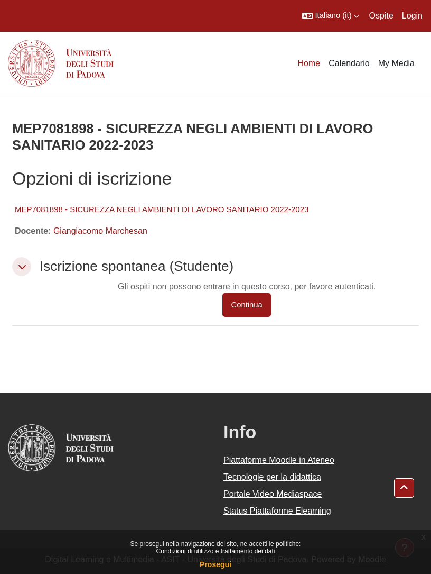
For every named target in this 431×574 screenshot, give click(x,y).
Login (412, 15)
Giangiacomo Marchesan (100, 230)
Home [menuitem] (309, 63)
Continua (246, 304)
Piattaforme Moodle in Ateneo (278, 459)
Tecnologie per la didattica (272, 476)
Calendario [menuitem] (349, 63)
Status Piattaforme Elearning (277, 510)
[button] (330, 16)
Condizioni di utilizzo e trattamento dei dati (215, 551)
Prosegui (215, 564)
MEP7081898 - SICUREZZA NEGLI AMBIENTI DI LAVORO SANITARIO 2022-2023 (161, 209)
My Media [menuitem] (396, 63)
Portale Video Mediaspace (272, 493)
